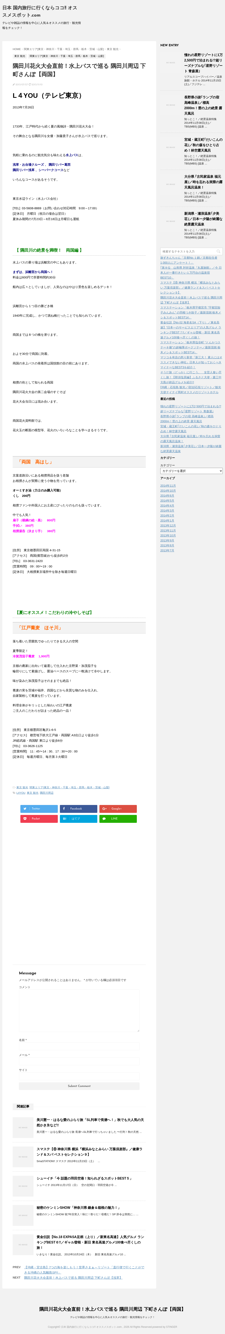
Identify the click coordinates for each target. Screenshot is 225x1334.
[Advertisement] (48, 865)
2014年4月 (167, 505)
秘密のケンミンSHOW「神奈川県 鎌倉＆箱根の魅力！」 (79, 1207)
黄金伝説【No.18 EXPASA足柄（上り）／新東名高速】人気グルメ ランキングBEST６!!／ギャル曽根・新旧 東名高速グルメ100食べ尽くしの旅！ (90, 1242)
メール (24, 1055)
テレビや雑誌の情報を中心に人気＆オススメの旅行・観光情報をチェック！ (112, 1317)
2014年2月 (167, 515)
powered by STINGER (164, 1326)
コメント (25, 987)
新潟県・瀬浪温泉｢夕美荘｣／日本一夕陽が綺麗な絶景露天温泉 (203, 219)
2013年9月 (167, 540)
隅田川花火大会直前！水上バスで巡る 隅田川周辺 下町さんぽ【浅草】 (73, 1277)
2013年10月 (168, 535)
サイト (23, 1070)
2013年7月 (167, 550)
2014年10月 (168, 490)
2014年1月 (167, 520)
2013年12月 (168, 525)
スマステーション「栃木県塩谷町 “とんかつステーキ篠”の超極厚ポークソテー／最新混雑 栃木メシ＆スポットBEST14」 (190, 347)
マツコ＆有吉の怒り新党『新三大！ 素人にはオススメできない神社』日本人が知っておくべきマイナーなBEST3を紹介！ (191, 362)
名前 (23, 1040)
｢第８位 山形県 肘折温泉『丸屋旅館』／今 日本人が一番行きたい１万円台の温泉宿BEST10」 (191, 272)
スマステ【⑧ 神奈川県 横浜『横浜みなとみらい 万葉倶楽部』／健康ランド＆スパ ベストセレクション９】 (190, 287)
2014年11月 (168, 485)
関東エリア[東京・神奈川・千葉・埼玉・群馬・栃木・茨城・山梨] (69, 787)
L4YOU (20, 792)
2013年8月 (167, 545)
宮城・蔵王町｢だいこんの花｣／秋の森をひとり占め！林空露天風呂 (203, 145)
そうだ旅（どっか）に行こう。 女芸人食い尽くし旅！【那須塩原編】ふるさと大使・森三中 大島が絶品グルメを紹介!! (190, 377)
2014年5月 (167, 500)
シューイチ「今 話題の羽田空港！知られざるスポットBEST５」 (85, 1178)
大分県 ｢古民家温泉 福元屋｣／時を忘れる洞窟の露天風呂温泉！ (203, 182)
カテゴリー (167, 465)
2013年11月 (168, 530)
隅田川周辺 (46, 792)
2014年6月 (167, 495)
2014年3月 (167, 510)
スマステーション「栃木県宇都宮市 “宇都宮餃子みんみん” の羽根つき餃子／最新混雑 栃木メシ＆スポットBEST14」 (190, 312)
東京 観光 (22, 787)
